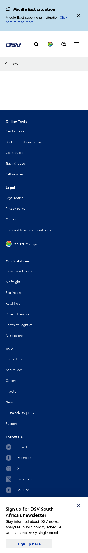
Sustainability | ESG (20, 412)
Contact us (14, 359)
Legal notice (14, 197)
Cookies (11, 219)
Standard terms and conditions (28, 229)
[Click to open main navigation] (76, 44)
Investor (12, 391)
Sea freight (14, 292)
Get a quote (14, 152)
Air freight (13, 281)
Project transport (18, 314)
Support (12, 423)
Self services (14, 174)
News (10, 402)
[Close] (78, 16)
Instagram (24, 479)
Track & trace (15, 163)
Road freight (15, 303)
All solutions (14, 335)
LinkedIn (23, 446)
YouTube (23, 489)
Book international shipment (26, 141)
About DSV (14, 369)
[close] (78, 505)
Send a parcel (15, 131)
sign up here (29, 544)
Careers (11, 380)
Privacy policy (15, 208)
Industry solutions (19, 271)
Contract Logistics (19, 324)
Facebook (24, 457)
